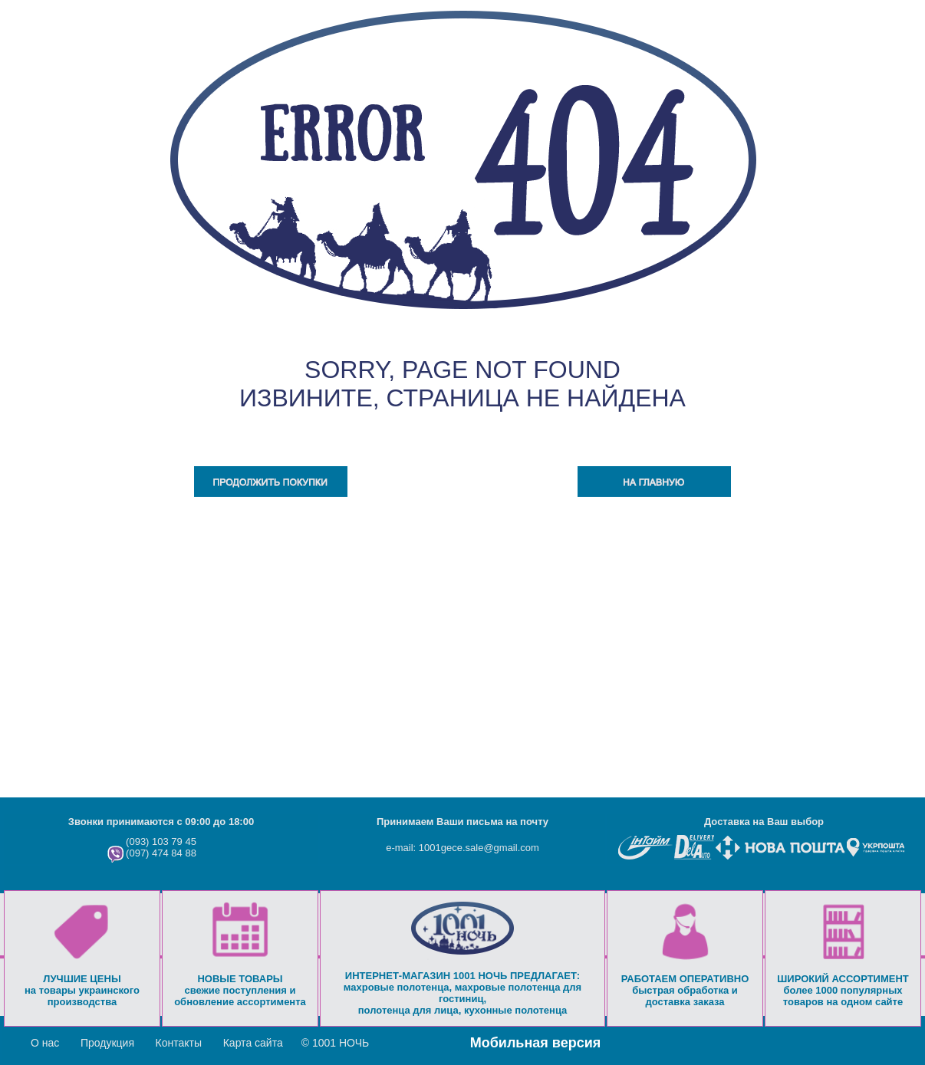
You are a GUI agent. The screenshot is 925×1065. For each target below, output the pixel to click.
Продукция (107, 1043)
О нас (45, 1043)
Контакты (179, 1043)
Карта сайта (253, 1043)
